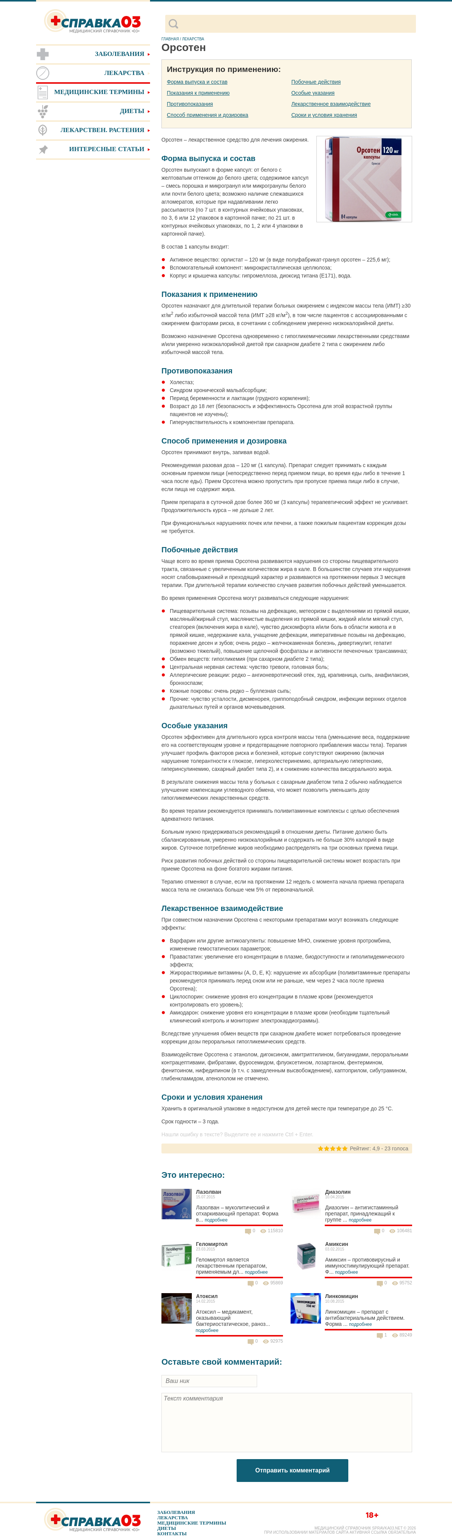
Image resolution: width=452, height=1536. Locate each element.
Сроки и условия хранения (324, 115)
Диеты (166, 1528)
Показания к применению (198, 93)
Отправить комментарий (292, 1470)
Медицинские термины (191, 1523)
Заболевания (176, 1512)
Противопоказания (190, 104)
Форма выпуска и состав (197, 82)
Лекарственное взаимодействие (331, 104)
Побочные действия (316, 82)
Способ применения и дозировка (207, 115)
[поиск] (296, 24)
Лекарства (172, 1517)
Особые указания (313, 93)
